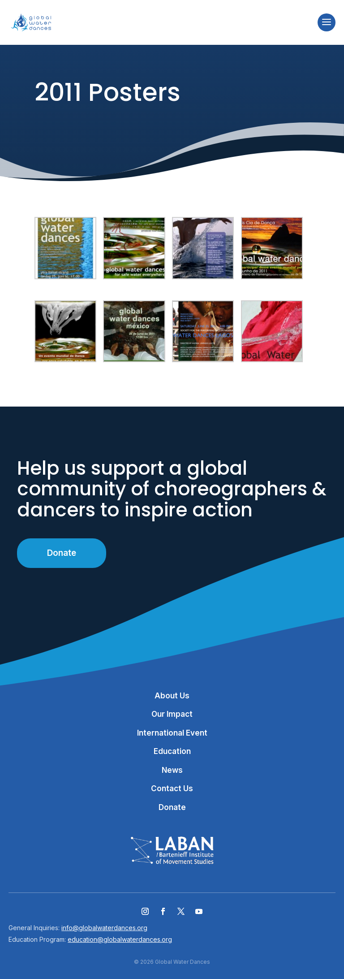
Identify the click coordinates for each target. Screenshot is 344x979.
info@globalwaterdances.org (104, 927)
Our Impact (172, 714)
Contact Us (172, 788)
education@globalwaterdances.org (120, 939)
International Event (172, 732)
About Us (172, 695)
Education (172, 751)
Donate (61, 553)
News (172, 770)
